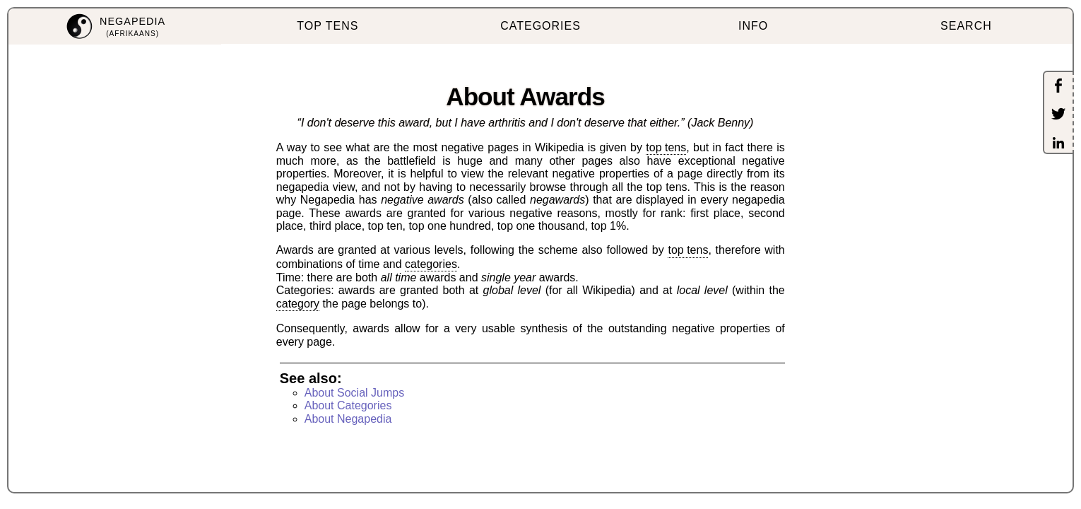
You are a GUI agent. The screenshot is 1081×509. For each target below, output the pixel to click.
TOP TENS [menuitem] (327, 26)
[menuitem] (114, 26)
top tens (666, 147)
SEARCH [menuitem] (966, 26)
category (297, 304)
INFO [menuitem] (753, 26)
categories (431, 264)
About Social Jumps (354, 393)
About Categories (348, 405)
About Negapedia (348, 419)
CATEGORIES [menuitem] (540, 26)
